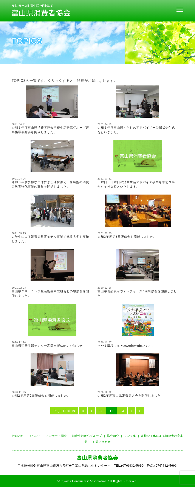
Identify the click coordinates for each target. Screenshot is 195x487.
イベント (35, 435)
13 (122, 410)
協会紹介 (113, 435)
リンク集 (130, 435)
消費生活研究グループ (87, 435)
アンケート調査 (56, 435)
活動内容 (18, 435)
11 (101, 410)
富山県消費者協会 (97, 458)
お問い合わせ (102, 441)
